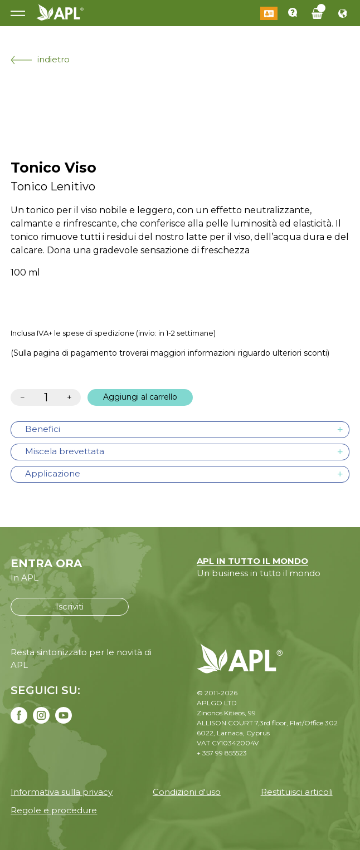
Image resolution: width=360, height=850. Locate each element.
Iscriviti (70, 606)
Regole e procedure (54, 810)
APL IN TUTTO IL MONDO (252, 561)
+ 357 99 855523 (222, 753)
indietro (40, 59)
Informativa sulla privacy (62, 792)
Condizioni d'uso (187, 792)
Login (269, 13)
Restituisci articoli (297, 792)
